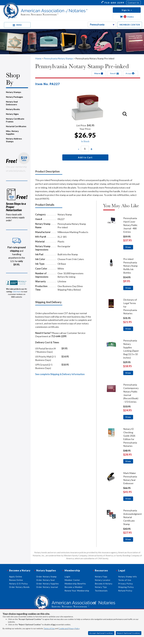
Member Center (72, 580)
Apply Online (15, 576)
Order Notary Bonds (19, 587)
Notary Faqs (101, 576)
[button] (127, 10)
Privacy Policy (125, 583)
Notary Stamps (13, 92)
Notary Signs (12, 114)
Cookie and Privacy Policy (69, 628)
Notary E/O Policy (18, 583)
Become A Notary (103, 583)
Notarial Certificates (16, 126)
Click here (16, 291)
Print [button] (130, 73)
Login (67, 576)
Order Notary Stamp (46, 576)
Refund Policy (125, 590)
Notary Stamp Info (127, 576)
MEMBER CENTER (130, 24)
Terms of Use (49, 628)
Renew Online (16, 580)
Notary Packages (14, 97)
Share (98, 73)
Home (38, 58)
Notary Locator (103, 580)
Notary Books (13, 109)
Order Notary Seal (45, 580)
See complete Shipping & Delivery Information (60, 374)
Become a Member (74, 587)
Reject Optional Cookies (128, 633)
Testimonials (101, 590)
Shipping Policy (126, 587)
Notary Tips (101, 587)
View (128, 247)
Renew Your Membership (77, 590)
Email (114, 73)
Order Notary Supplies (47, 583)
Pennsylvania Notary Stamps (58, 58)
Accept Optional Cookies (101, 633)
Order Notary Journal (47, 587)
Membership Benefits (75, 583)
